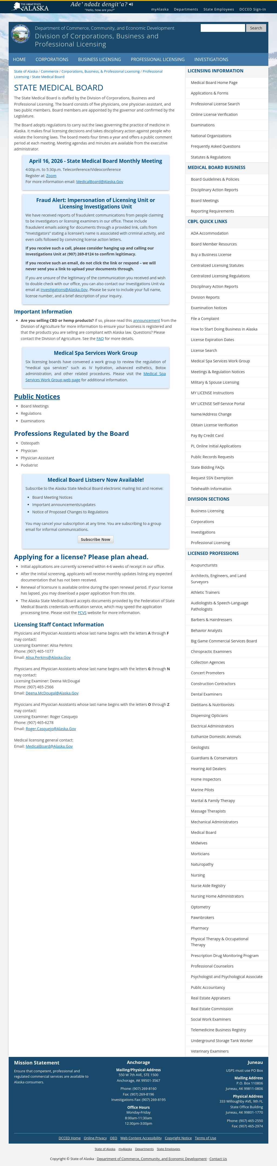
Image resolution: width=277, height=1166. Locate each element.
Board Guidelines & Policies (215, 179)
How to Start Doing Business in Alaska (224, 329)
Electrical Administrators (212, 726)
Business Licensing (99, 59)
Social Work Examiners (211, 1019)
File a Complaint (205, 318)
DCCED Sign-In (252, 9)
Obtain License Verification (214, 424)
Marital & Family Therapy (213, 800)
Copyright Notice (178, 1137)
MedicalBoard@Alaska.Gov (99, 181)
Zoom (51, 175)
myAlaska (160, 9)
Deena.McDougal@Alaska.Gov (52, 693)
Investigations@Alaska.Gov (64, 289)
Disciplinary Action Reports (214, 189)
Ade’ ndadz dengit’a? (102, 4)
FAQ (100, 338)
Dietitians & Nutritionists (212, 704)
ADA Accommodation (209, 233)
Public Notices (37, 396)
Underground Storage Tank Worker (222, 1040)
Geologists (200, 747)
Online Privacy (95, 1137)
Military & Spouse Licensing (215, 382)
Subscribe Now (95, 539)
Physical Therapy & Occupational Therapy (220, 941)
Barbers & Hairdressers (211, 619)
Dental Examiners (206, 694)
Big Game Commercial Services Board (224, 640)
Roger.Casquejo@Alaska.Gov (51, 728)
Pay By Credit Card (207, 435)
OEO (113, 1137)
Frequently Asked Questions (215, 146)
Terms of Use (205, 1137)
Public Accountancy (208, 987)
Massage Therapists (208, 811)
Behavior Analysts (206, 630)
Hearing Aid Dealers (208, 768)
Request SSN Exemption (212, 477)
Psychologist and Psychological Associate (227, 976)
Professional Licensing (158, 59)
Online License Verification (214, 114)
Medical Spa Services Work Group (220, 360)
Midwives (199, 842)
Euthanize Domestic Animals (216, 736)
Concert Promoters (208, 672)
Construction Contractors (213, 683)
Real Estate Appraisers (210, 997)
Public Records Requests (212, 456)
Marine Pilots (202, 789)
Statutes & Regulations (211, 157)
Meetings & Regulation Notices (218, 371)
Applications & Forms (209, 93)
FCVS (82, 612)
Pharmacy (200, 928)
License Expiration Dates (212, 339)
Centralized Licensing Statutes (217, 265)
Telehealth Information (211, 488)
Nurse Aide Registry (208, 885)
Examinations (203, 124)
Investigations (211, 59)
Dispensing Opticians (209, 715)
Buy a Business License (211, 254)
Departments (186, 9)
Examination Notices (209, 307)
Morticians (200, 853)
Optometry (200, 906)
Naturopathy (202, 864)
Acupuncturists (204, 565)
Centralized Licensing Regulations (220, 275)
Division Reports (205, 297)
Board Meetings (205, 200)
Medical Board (203, 832)
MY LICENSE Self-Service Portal (218, 403)
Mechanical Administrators (214, 821)
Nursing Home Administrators (217, 896)
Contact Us (218, 1158)
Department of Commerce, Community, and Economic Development (152, 1158)
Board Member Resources (214, 244)
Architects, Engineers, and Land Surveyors (218, 578)
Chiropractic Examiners (211, 651)
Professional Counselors (212, 966)
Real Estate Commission (212, 1008)
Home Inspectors (206, 779)
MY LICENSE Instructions (212, 392)
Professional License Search (215, 103)
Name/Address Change (211, 414)
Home (19, 59)
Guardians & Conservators (214, 757)
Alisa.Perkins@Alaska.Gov (48, 657)
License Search (204, 350)
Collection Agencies (208, 662)
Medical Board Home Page (214, 82)
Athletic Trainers (205, 592)
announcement (146, 320)
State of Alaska (32, 7)
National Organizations (211, 135)
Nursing (198, 875)
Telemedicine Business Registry (218, 1029)
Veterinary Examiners (210, 1051)
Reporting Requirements (212, 211)
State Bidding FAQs (208, 467)
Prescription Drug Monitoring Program (225, 955)
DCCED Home (70, 1137)
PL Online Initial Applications (216, 446)
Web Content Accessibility (141, 1137)
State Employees (218, 9)
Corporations (52, 59)
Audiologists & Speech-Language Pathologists (219, 605)
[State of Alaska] (20, 33)
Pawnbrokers (202, 917)
